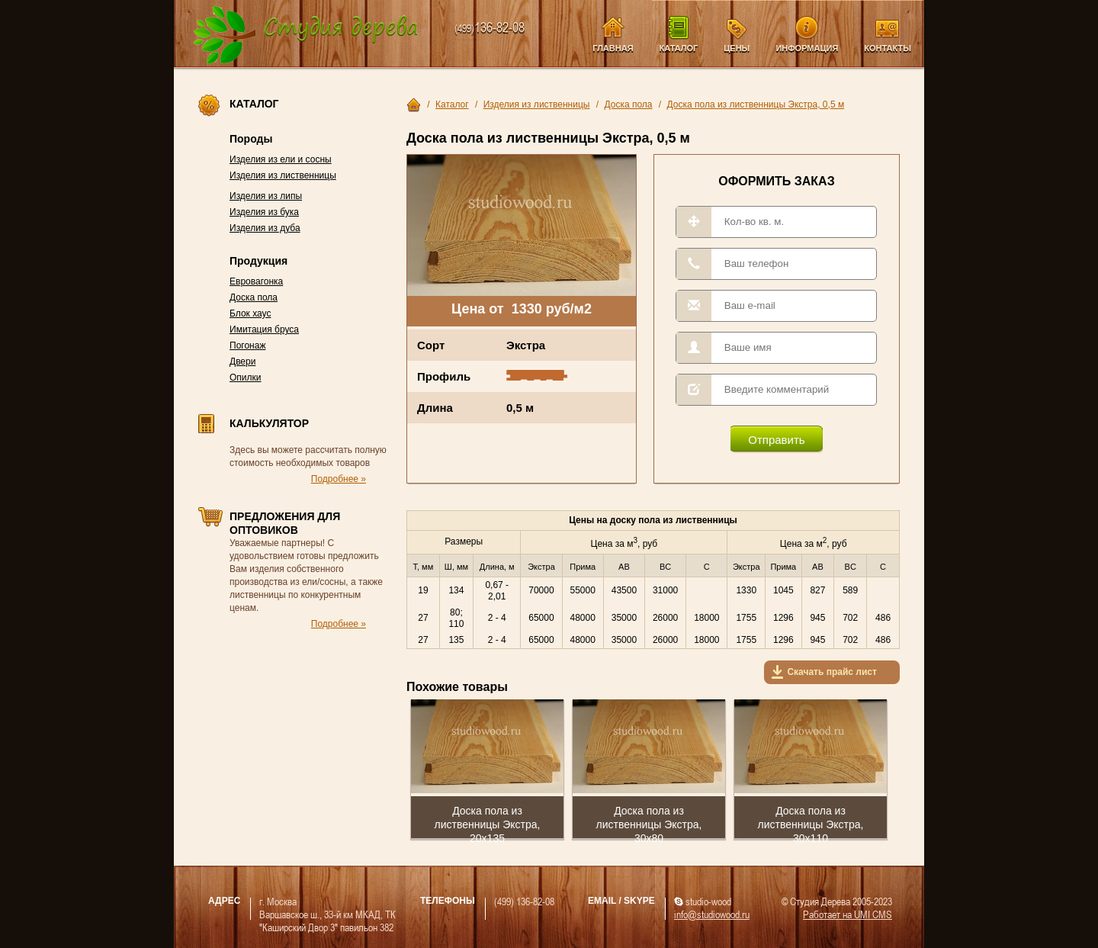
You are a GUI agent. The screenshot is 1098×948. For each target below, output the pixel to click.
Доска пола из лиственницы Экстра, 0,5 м (756, 104)
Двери (242, 361)
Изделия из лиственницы (283, 175)
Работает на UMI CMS (847, 914)
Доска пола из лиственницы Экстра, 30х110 (811, 824)
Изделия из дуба (265, 228)
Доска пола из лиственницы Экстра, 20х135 (488, 824)
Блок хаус (250, 313)
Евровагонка (256, 281)
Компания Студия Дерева (306, 35)
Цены (737, 48)
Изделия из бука (264, 212)
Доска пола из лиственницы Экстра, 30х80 (649, 824)
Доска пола (254, 297)
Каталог (679, 48)
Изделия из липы (266, 196)
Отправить (776, 439)
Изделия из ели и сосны (281, 159)
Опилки (246, 377)
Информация (806, 48)
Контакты (887, 48)
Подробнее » (338, 479)
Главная (612, 48)
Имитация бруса (264, 329)
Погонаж (247, 345)
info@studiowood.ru (712, 914)
